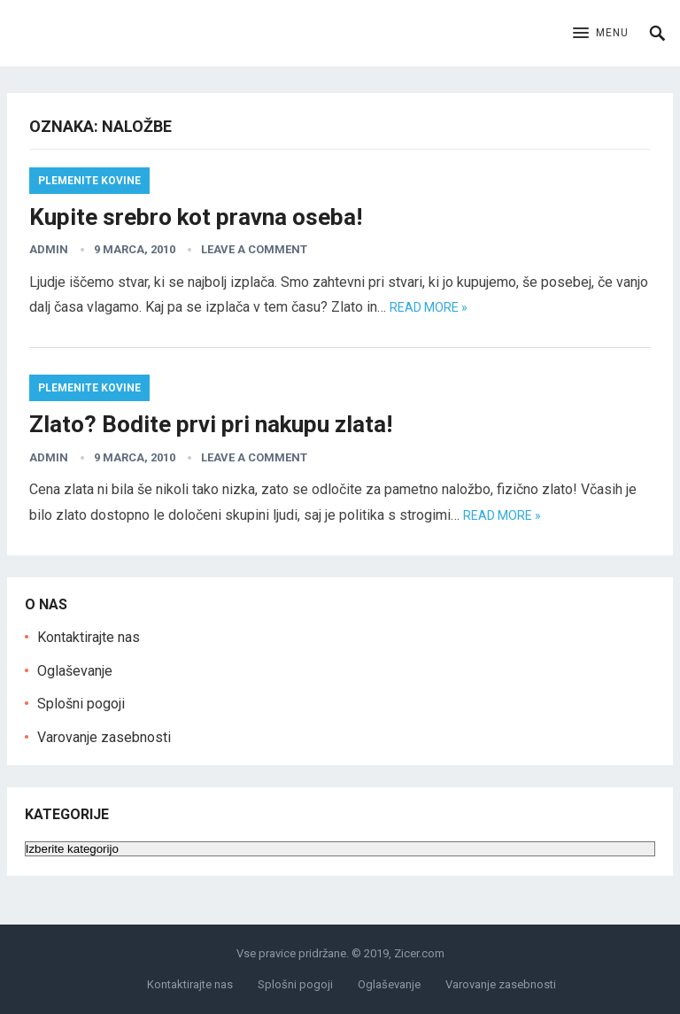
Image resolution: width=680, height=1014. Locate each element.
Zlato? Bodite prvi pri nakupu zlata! (210, 424)
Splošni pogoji (81, 703)
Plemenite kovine (89, 180)
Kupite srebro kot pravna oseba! (195, 217)
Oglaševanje (74, 670)
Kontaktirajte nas (88, 637)
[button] (601, 34)
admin (48, 249)
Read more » (429, 307)
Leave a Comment (254, 249)
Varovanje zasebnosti (104, 737)
